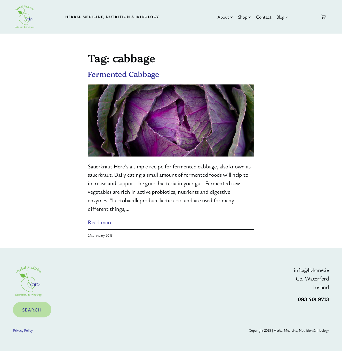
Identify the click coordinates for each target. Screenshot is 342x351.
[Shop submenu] (249, 16)
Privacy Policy (23, 330)
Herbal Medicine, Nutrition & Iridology (112, 16)
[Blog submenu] (286, 16)
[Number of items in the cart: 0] (323, 17)
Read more (100, 222)
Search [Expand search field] (32, 310)
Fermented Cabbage (123, 74)
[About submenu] (231, 16)
